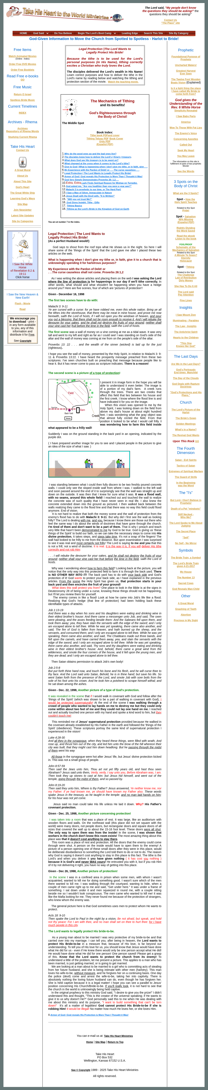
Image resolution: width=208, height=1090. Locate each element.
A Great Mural (22, 170)
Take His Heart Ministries (118, 1036)
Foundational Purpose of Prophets (185, 58)
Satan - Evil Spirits (185, 460)
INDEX (22, 112)
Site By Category (178, 33)
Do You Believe (63, 33)
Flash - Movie (22, 303)
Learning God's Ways (22, 198)
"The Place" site (170, 23)
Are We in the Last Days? (185, 364)
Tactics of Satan (186, 465)
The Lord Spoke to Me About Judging (185, 524)
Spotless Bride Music (22, 100)
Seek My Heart (186, 150)
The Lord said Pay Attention (186, 293)
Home (89, 1042)
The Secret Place (186, 531)
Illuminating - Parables (186, 320)
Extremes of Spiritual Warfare (186, 471)
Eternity (186, 258)
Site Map (22, 204)
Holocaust (186, 260)
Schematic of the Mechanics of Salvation (185, 249)
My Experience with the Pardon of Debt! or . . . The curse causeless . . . (101, 170)
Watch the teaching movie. (123, 81)
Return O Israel (22, 94)
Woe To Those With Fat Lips (186, 127)
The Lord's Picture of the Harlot (185, 411)
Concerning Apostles (186, 139)
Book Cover (116, 138)
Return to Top (116, 1042)
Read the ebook (186, 235)
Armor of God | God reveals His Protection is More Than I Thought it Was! (103, 176)
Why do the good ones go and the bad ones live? (90, 153)
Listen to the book (185, 238)
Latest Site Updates (22, 215)
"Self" (185, 537)
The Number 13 (186, 577)
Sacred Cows (185, 583)
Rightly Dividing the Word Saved (186, 229)
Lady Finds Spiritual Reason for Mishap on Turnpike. (110, 183)
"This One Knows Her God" (186, 345)
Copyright (25, 340)
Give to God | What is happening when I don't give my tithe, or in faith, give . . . (105, 166)
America (186, 122)
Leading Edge (130, 33)
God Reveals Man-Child (185, 589)
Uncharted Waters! (186, 65)
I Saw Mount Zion (186, 314)
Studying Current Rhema (22, 137)
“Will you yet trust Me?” (79, 199)
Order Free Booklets (22, 69)
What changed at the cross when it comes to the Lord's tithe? (97, 163)
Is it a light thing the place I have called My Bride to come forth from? (186, 91)
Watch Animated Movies (22, 56)
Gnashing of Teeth (185, 609)
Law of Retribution (185, 277)
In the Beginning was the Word (185, 484)
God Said (38, 33)
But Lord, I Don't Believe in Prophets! (185, 501)
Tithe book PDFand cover (104, 135)
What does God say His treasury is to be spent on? (91, 160)
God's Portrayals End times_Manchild (186, 371)
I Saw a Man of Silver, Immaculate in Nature (89, 192)
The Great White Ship (22, 192)
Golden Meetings (186, 423)
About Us (22, 175)
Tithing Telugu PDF (98, 138)
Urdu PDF (104, 141)
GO (23, 79)
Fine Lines (186, 300)
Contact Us (170, 20)
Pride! (185, 210)
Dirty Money (186, 280)
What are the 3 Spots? (186, 193)
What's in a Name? (186, 429)
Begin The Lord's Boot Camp (95, 33)
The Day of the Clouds (186, 378)
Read (22, 309)
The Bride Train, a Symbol (186, 557)
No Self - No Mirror (186, 543)
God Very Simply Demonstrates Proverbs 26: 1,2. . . (91, 179)
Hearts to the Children (185, 337)
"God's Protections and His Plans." (186, 394)
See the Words (185, 171)
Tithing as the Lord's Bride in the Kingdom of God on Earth (97, 209)
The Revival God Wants (185, 435)
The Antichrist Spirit (185, 332)
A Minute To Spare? (185, 255)
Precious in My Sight (186, 620)
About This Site (22, 181)
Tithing (190, 267)
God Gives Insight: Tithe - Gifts (83, 202)
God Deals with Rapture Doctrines (185, 385)
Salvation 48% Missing (187, 218)
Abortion (186, 614)
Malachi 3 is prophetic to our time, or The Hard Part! (93, 189)
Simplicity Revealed (185, 110)
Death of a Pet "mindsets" (186, 508)
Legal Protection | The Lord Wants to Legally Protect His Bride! (97, 173)
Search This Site (153, 33)
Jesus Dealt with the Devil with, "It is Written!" (90, 196)
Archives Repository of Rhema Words (22, 130)
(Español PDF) (104, 144)
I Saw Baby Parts (186, 116)
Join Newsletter (23, 209)
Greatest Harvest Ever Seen (186, 72)
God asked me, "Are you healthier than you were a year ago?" (99, 186)
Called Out (186, 144)
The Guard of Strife (186, 477)
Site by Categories (22, 221)
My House (186, 571)
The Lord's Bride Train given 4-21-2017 (186, 565)
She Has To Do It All (185, 286)
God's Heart (22, 187)
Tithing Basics (74, 205)
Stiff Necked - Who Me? (186, 516)
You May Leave (186, 156)
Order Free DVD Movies (22, 64)
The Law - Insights (186, 326)
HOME (23, 33)
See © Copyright (80, 1070)
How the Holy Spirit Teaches (186, 201)
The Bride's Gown (186, 418)
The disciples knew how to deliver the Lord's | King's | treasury (97, 157)
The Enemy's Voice (186, 133)
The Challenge (186, 274)
